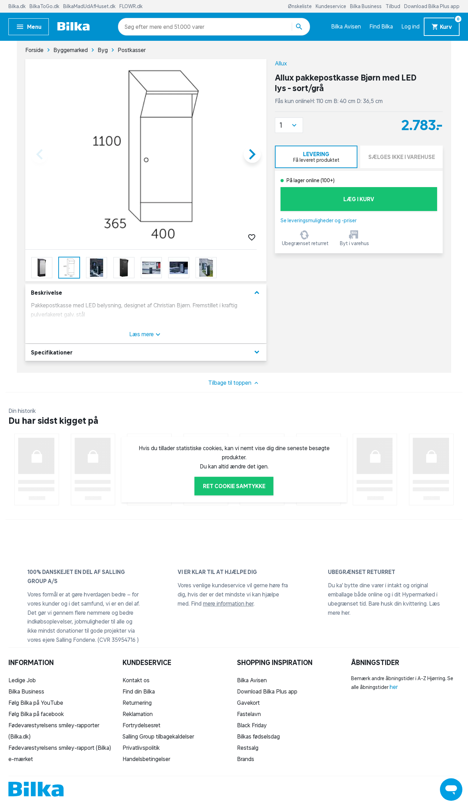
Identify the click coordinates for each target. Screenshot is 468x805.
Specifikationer (146, 352)
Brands (245, 759)
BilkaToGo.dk (44, 6)
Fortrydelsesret (141, 725)
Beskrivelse (146, 292)
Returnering (137, 702)
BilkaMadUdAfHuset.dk (90, 6)
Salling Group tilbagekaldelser (158, 736)
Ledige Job (22, 680)
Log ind (410, 26)
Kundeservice (331, 6)
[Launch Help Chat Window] (451, 789)
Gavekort (248, 702)
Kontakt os (136, 680)
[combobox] (137, 26)
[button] (289, 125)
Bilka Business (366, 6)
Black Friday (252, 725)
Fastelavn (249, 714)
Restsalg (247, 748)
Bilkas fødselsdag (258, 736)
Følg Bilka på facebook (36, 714)
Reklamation (138, 714)
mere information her (228, 603)
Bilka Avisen (346, 26)
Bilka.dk (17, 6)
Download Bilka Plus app (432, 6)
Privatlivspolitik (141, 748)
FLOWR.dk (131, 6)
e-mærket (20, 759)
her (394, 687)
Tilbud (393, 6)
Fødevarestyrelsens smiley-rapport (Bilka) (59, 748)
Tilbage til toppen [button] (234, 383)
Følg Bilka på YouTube (35, 702)
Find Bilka (381, 26)
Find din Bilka (139, 691)
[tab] (316, 157)
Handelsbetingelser (146, 759)
